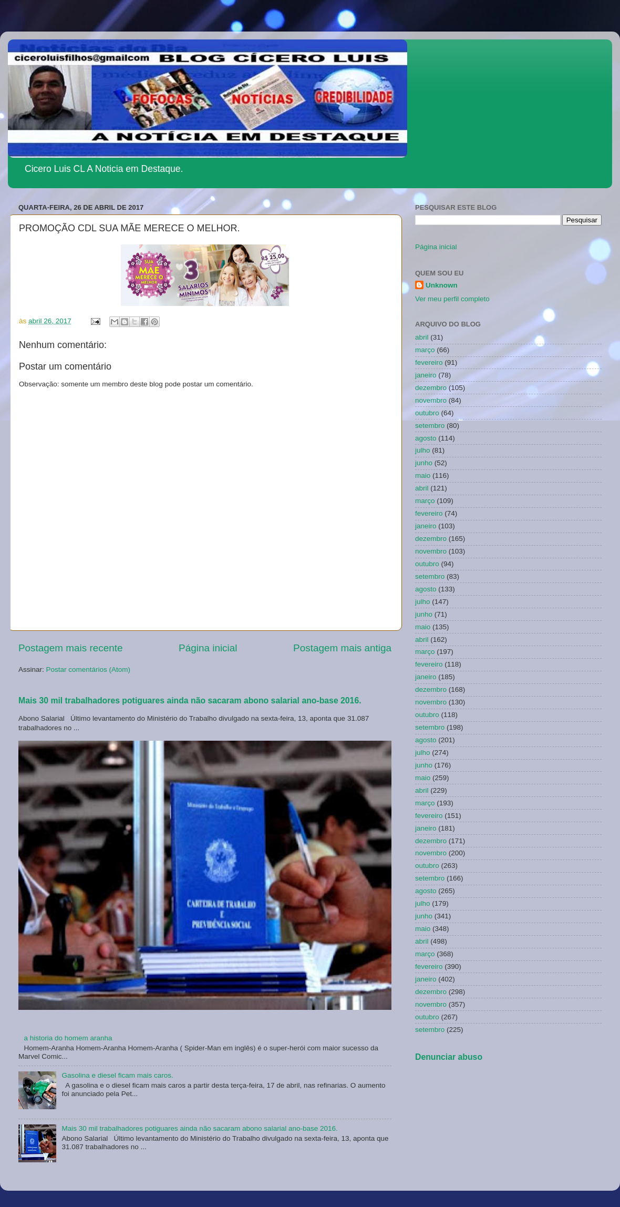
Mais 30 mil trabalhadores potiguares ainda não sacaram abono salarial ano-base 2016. (189, 700)
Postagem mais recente (70, 647)
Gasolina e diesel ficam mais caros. (117, 1075)
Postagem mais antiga (342, 647)
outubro (427, 413)
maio (422, 475)
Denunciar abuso (448, 1056)
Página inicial (208, 647)
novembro (431, 400)
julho (422, 450)
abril (422, 337)
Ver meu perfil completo (452, 299)
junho (423, 463)
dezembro (431, 388)
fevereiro (429, 362)
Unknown (442, 285)
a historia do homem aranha (68, 1038)
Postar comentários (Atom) (88, 669)
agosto (426, 438)
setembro (430, 425)
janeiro (426, 375)
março (425, 350)
